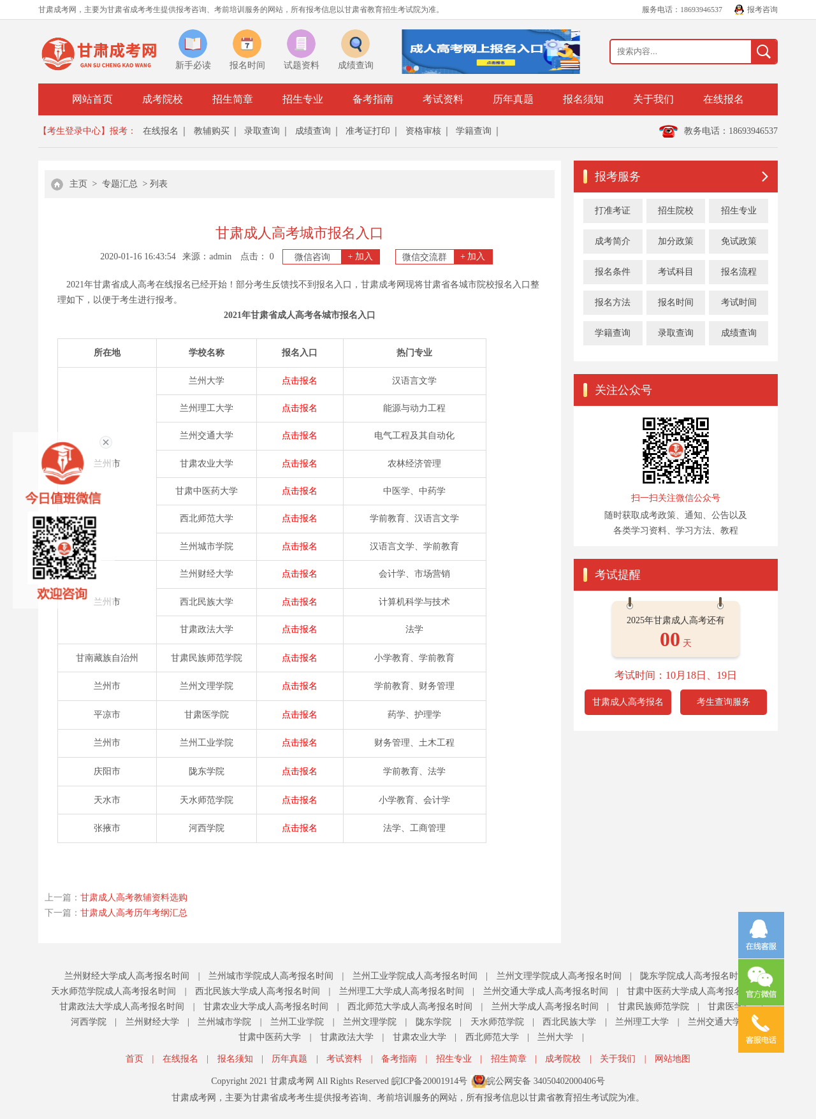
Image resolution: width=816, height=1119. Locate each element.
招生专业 (302, 99)
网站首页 (92, 99)
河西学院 (88, 1022)
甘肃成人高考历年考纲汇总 (133, 913)
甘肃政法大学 (347, 1037)
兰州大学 (555, 1037)
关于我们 (653, 99)
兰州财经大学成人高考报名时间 (126, 976)
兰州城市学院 (224, 1022)
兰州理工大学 (642, 1022)
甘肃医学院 (730, 1006)
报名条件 (612, 272)
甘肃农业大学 (419, 1037)
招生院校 (676, 210)
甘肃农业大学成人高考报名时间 (265, 1006)
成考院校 (162, 99)
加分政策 (676, 241)
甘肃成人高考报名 (628, 702)
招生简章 (232, 99)
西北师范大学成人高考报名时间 (409, 1006)
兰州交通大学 (714, 1022)
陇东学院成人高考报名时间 (693, 976)
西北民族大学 (569, 1022)
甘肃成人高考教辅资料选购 (133, 897)
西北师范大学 (492, 1037)
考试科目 (676, 272)
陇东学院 (433, 1022)
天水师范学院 (497, 1022)
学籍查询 (474, 131)
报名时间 (676, 302)
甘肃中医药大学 (269, 1037)
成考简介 (612, 241)
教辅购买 (211, 131)
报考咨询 (762, 9)
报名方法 (612, 302)
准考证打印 (368, 131)
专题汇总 (120, 184)
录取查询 (262, 131)
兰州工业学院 (297, 1022)
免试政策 (739, 241)
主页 (78, 184)
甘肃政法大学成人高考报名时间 (121, 1006)
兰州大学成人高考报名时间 (545, 1006)
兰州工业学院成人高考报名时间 (415, 976)
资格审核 (423, 131)
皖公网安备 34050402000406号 (545, 1081)
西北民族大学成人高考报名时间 (257, 991)
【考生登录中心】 (74, 131)
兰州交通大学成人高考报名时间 (545, 991)
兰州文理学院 (370, 1022)
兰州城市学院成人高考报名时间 (270, 976)
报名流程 (739, 272)
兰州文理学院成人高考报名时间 (559, 976)
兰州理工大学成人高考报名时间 (401, 991)
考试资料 (443, 99)
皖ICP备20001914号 (429, 1081)
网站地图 (672, 1059)
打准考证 (612, 210)
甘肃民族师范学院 (653, 1006)
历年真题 (513, 99)
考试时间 (739, 302)
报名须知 (583, 99)
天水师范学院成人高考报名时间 (113, 991)
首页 (134, 1059)
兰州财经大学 (152, 1022)
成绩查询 (313, 131)
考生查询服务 (723, 702)
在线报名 (723, 99)
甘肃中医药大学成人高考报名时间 (694, 991)
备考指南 (373, 99)
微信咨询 (337, 257)
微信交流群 (447, 257)
